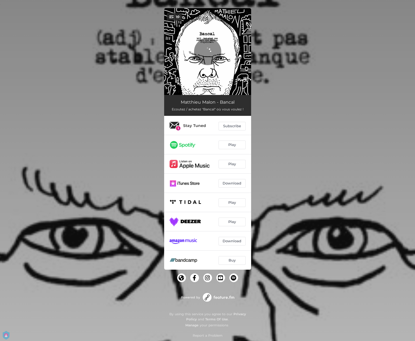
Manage (192, 325)
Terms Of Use (216, 319)
